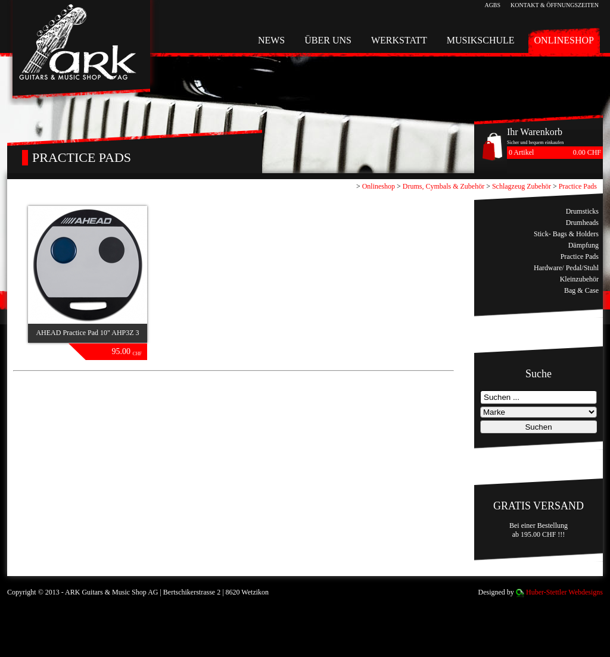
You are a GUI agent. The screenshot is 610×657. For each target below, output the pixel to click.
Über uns (327, 40)
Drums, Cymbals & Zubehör (443, 186)
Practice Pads (578, 186)
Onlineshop (564, 40)
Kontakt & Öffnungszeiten (555, 5)
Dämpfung (583, 245)
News (271, 40)
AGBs (492, 5)
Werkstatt (399, 40)
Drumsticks (582, 211)
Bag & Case (581, 290)
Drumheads (582, 222)
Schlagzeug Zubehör (521, 186)
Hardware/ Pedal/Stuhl (566, 268)
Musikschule (481, 40)
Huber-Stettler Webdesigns (564, 592)
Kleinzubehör (579, 279)
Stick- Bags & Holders (566, 234)
